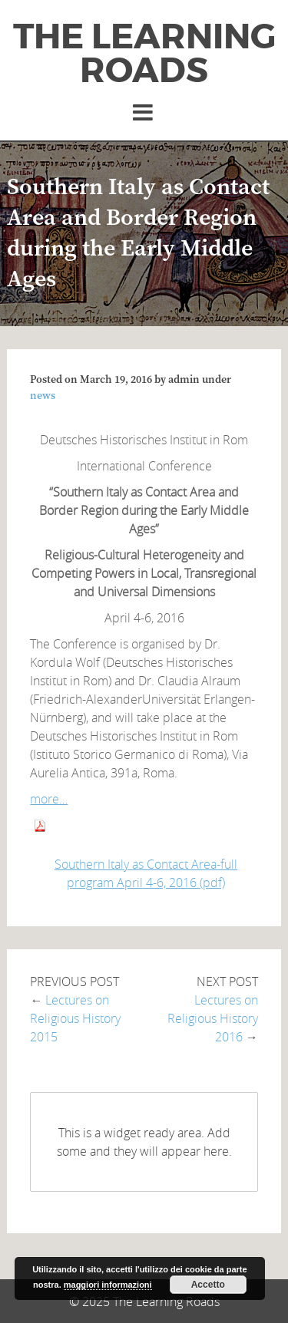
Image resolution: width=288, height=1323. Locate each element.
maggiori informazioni (108, 1284)
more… (49, 798)
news (42, 396)
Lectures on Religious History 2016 (212, 1018)
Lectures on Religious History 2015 (75, 1018)
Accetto (208, 1284)
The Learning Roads (144, 54)
